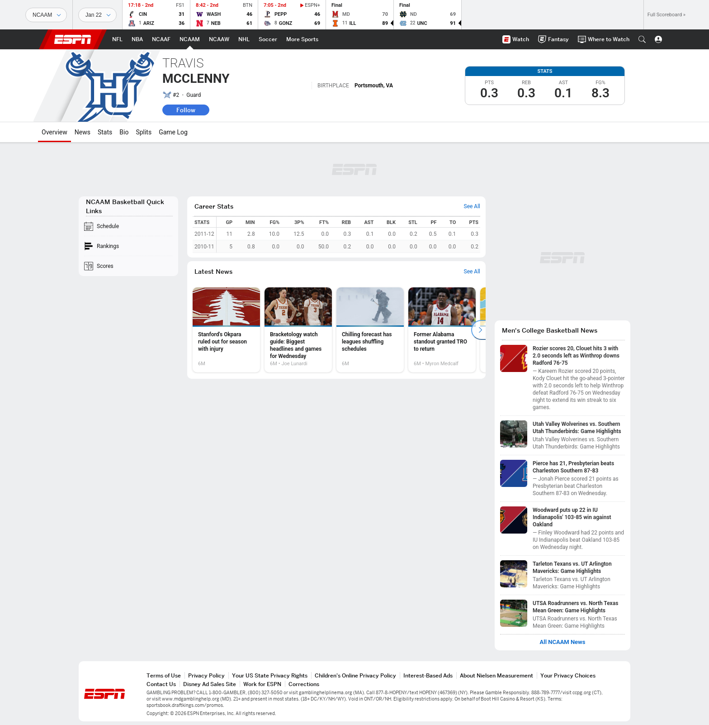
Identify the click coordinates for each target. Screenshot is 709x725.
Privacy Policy (206, 675)
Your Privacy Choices (568, 675)
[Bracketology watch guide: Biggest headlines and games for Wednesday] (298, 329)
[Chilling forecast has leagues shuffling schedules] (370, 329)
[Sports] (46, 15)
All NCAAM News (563, 642)
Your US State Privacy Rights (269, 675)
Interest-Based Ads (428, 675)
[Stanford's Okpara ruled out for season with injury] (226, 329)
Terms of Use (164, 675)
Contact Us (161, 684)
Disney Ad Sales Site (209, 684)
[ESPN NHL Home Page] (244, 39)
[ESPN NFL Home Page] (117, 39)
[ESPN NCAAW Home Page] (219, 39)
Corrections (303, 684)
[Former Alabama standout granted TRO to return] (442, 329)
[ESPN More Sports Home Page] (302, 39)
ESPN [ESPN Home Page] (72, 39)
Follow (185, 110)
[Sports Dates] (97, 15)
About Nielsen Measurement (496, 675)
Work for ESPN (262, 684)
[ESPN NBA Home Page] (137, 39)
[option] (226, 329)
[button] (642, 39)
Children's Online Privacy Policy (355, 675)
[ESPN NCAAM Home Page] (190, 39)
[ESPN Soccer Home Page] (268, 39)
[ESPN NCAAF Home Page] (161, 39)
